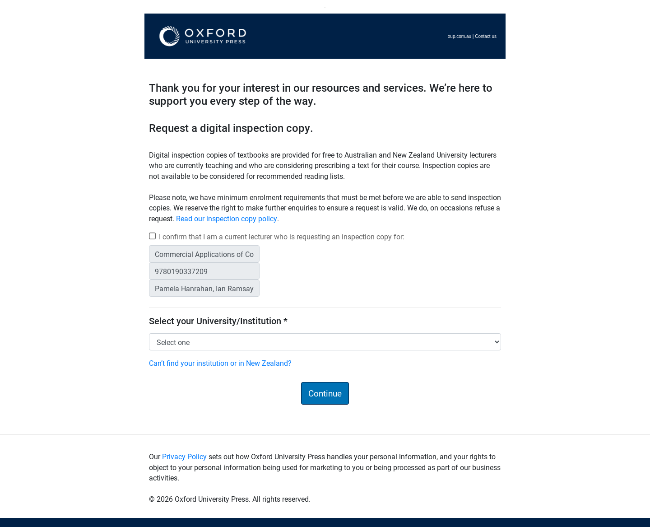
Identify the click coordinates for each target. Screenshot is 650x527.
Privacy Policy (184, 456)
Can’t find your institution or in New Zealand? (220, 363)
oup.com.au (459, 36)
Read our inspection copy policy (226, 218)
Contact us (486, 36)
